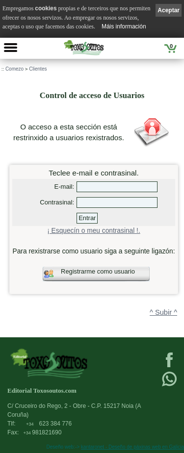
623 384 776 (49, 423)
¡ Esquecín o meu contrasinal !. (93, 230)
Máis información (124, 26)
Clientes (38, 69)
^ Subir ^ (163, 312)
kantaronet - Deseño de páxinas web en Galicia (132, 447)
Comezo (14, 69)
